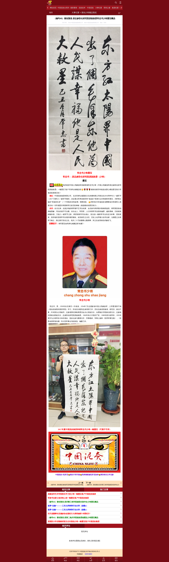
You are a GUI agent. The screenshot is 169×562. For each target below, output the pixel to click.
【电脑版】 (79, 554)
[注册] (98, 541)
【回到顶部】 (88, 554)
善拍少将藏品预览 (89, 13)
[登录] (93, 541)
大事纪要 (75, 13)
